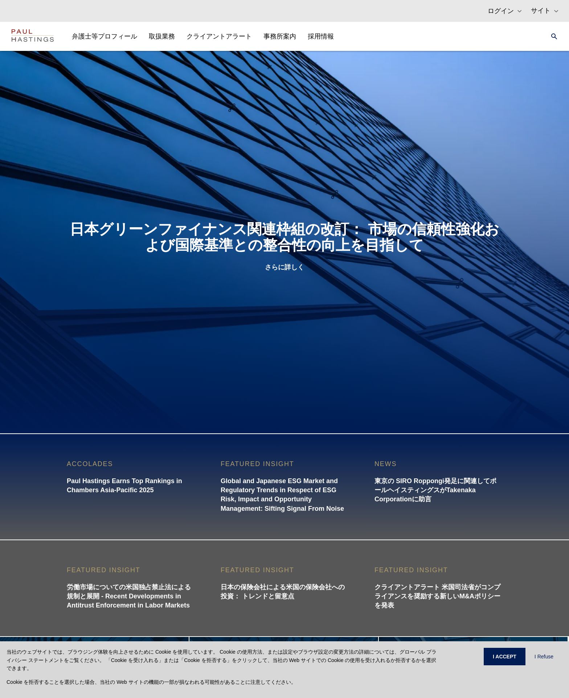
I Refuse (544, 656)
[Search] (552, 36)
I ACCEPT (504, 656)
